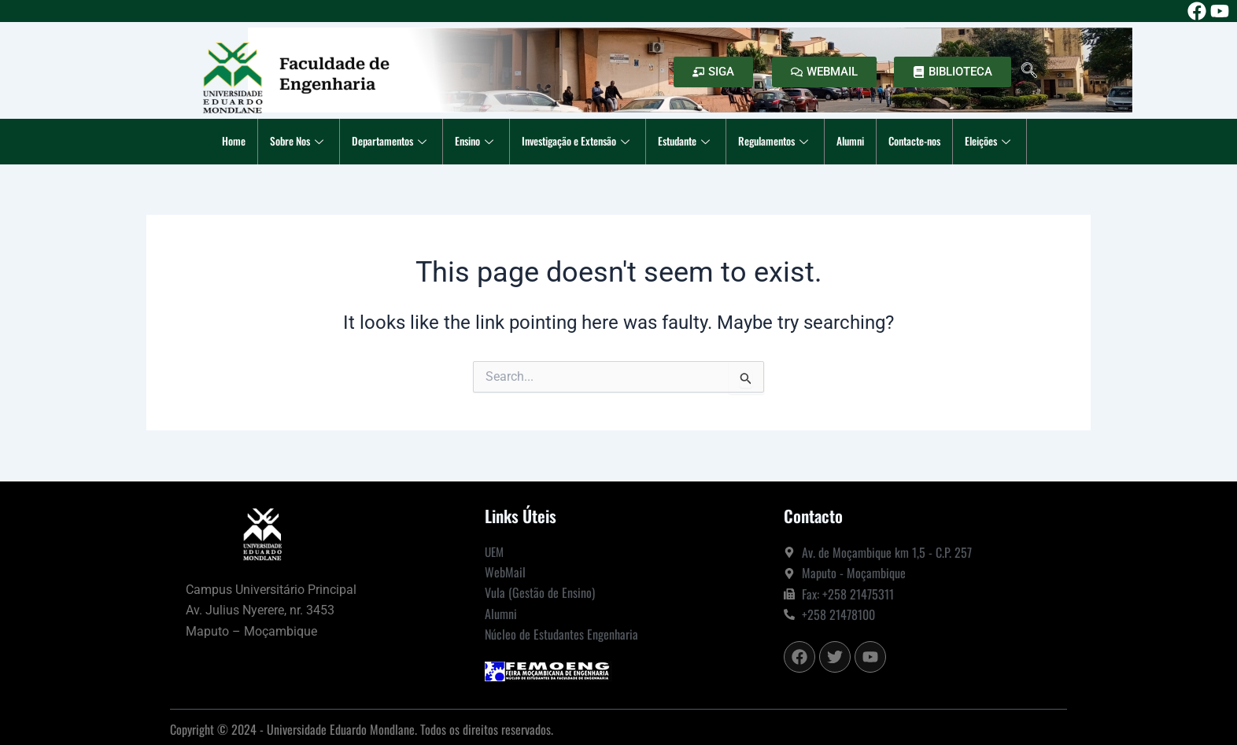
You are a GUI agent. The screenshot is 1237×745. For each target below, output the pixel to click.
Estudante (690, 141)
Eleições (1023, 141)
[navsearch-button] (1029, 71)
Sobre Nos (269, 141)
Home (199, 141)
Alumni (869, 141)
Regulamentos (787, 141)
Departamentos (368, 141)
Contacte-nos (940, 141)
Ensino (460, 141)
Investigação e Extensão (571, 141)
